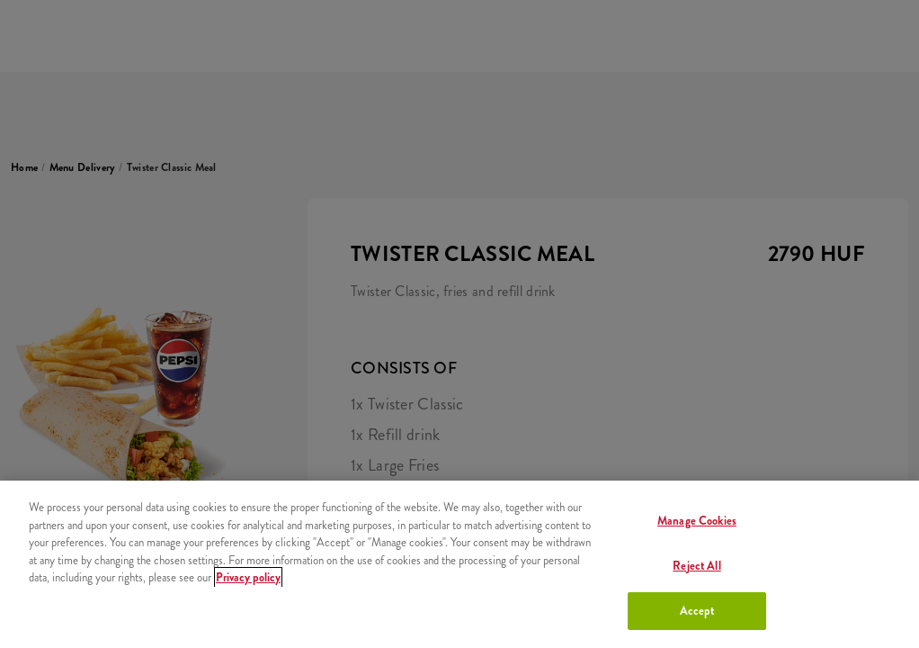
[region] (459, 564)
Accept (697, 610)
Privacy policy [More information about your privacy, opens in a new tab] (248, 577)
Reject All (696, 565)
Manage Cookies (696, 520)
